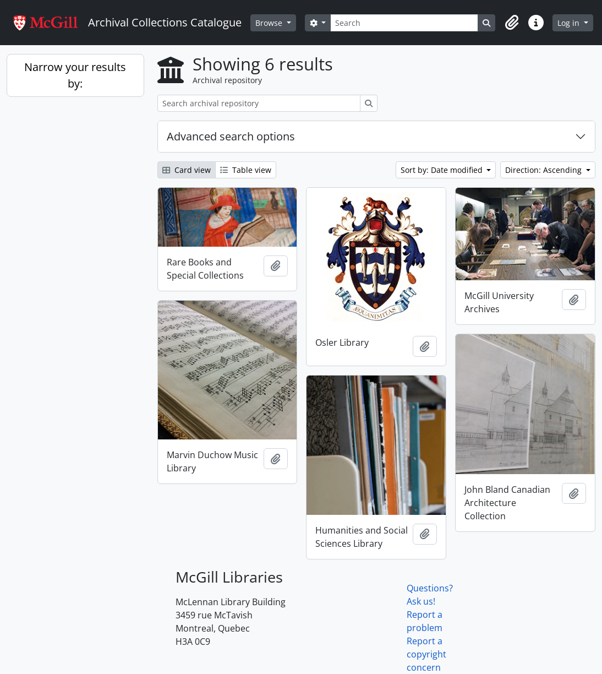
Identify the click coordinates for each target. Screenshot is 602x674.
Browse (269, 23)
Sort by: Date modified (443, 170)
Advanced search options (231, 136)
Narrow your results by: (75, 75)
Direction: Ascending (544, 170)
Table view (245, 170)
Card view (186, 170)
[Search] (404, 22)
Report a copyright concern (426, 654)
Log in (569, 23)
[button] (512, 22)
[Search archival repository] (258, 103)
